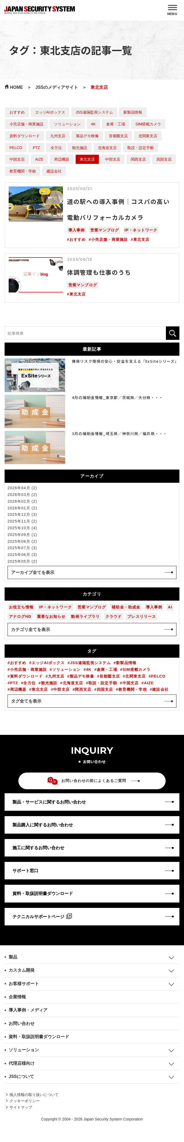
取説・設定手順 (140, 148)
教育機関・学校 (22, 171)
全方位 (56, 148)
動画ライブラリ (85, 616)
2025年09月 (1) (22, 535)
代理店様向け (22, 1063)
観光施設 (79, 148)
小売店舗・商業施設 (26, 124)
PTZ (36, 148)
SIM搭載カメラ (148, 124)
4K (93, 124)
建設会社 (54, 171)
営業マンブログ (104, 230)
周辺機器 (61, 159)
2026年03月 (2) (22, 494)
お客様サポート (24, 983)
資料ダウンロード (24, 136)
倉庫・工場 (115, 124)
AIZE (39, 159)
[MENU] (172, 10)
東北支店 (87, 159)
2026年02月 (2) (22, 501)
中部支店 (112, 159)
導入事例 (76, 230)
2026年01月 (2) (22, 508)
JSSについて (21, 1076)
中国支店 (17, 159)
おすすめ (17, 112)
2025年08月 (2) (22, 541)
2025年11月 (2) (22, 521)
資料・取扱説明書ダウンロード (39, 1036)
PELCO (15, 148)
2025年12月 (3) (22, 514)
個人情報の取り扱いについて (34, 1094)
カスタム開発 (22, 970)
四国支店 (164, 159)
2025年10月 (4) (22, 528)
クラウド (113, 616)
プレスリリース (141, 616)
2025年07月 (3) (22, 548)
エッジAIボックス (50, 112)
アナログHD (20, 616)
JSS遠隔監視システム (94, 112)
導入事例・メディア (28, 1010)
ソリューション (67, 124)
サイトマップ (20, 1107)
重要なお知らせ (51, 616)
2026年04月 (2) (22, 488)
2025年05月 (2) (22, 561)
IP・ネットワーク (141, 230)
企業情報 (17, 997)
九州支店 (57, 136)
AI (170, 607)
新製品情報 (132, 112)
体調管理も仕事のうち (99, 272)
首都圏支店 (118, 136)
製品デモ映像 (87, 136)
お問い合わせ (22, 1023)
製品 (13, 957)
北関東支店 (147, 136)
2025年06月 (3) (22, 554)
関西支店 (138, 159)
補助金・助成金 (126, 607)
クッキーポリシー (24, 1101)
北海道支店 (107, 148)
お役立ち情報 (21, 607)
